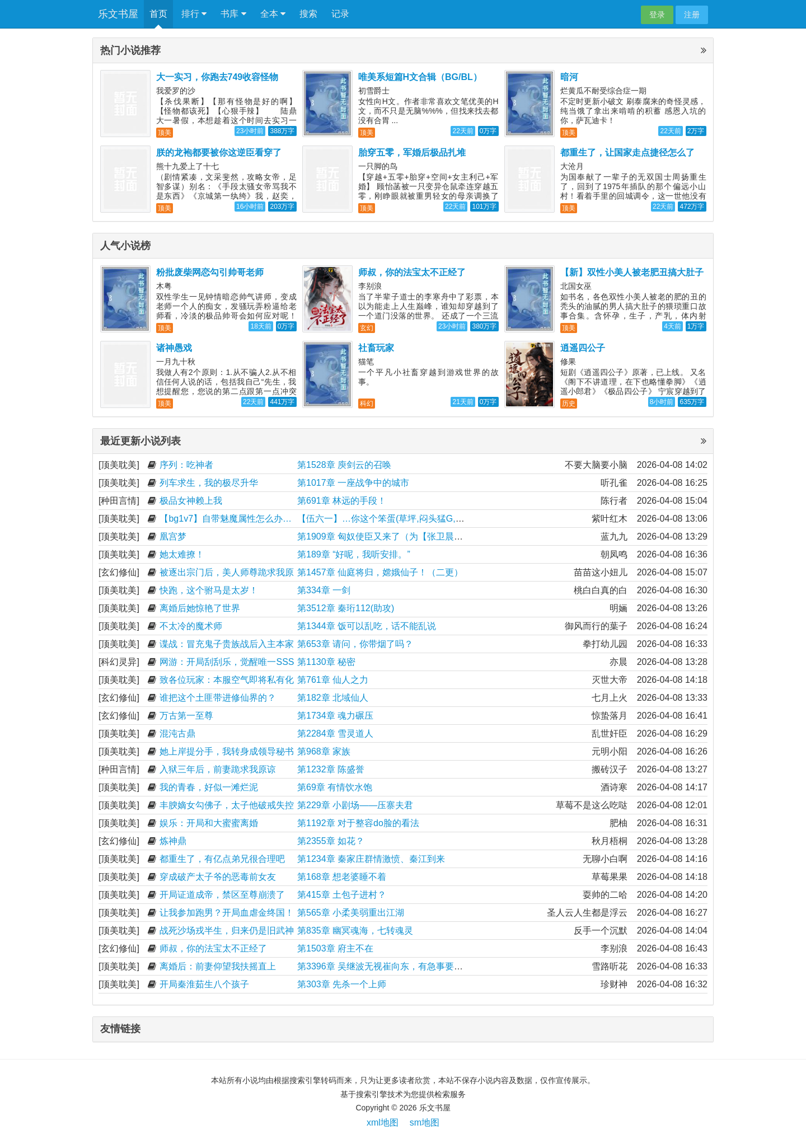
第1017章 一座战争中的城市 (353, 483)
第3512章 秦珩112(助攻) (345, 608)
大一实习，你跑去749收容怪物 (217, 77)
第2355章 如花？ (330, 841)
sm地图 (424, 1122)
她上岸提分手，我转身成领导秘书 (227, 751)
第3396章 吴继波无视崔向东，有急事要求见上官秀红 (402, 966)
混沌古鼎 (177, 733)
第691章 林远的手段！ (341, 500)
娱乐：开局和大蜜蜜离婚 (209, 823)
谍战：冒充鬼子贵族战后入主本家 (227, 644)
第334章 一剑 (323, 590)
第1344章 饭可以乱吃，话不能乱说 (366, 626)
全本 (272, 14)
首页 (158, 13)
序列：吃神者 (186, 465)
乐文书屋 (118, 14)
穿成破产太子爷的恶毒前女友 (218, 877)
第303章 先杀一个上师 (341, 984)
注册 (692, 14)
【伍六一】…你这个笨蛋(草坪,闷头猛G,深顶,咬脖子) (401, 518)
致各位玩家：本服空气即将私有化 (227, 680)
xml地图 (383, 1122)
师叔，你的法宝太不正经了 (412, 272)
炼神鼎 (173, 841)
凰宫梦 (173, 536)
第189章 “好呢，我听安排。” (353, 554)
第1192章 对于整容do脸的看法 (358, 823)
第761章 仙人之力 (332, 680)
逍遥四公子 (582, 348)
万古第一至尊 (186, 715)
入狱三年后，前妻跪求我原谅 (218, 769)
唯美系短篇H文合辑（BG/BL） (420, 77)
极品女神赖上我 (191, 500)
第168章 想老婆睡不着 (341, 877)
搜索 (308, 13)
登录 (657, 14)
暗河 (569, 77)
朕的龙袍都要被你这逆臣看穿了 (219, 152)
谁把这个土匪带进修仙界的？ (218, 697)
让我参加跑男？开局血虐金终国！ (227, 912)
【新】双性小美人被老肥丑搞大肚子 (632, 272)
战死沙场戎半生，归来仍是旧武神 (227, 930)
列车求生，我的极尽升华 (209, 483)
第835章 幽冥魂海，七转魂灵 (355, 930)
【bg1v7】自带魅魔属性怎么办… (226, 518)
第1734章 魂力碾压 (335, 715)
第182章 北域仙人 (332, 697)
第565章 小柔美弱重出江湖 (350, 912)
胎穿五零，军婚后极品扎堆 (412, 152)
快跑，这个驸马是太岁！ (209, 590)
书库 (233, 14)
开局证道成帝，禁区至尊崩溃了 (222, 894)
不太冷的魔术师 (191, 626)
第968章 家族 (323, 751)
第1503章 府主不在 (335, 948)
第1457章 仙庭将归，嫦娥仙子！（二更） (380, 572)
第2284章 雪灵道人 (335, 733)
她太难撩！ (182, 554)
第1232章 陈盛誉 (330, 769)
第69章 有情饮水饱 (334, 787)
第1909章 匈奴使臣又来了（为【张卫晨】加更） (393, 536)
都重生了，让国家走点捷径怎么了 (627, 152)
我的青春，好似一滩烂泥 (209, 787)
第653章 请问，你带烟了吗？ (355, 644)
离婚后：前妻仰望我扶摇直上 (218, 966)
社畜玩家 (376, 348)
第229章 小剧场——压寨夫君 (355, 805)
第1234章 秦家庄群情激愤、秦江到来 (371, 859)
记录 (340, 13)
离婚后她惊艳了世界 (200, 608)
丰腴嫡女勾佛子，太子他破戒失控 (227, 805)
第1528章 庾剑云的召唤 (344, 465)
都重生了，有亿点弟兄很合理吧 (222, 859)
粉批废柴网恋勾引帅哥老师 (210, 272)
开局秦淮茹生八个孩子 (204, 984)
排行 (194, 14)
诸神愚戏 (174, 348)
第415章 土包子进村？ (341, 894)
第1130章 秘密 (326, 662)
